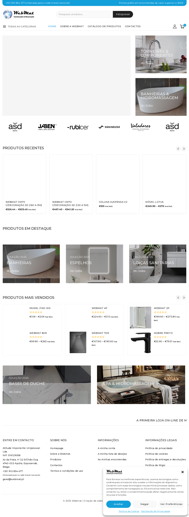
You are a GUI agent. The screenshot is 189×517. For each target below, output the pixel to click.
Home (52, 26)
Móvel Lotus (154, 202)
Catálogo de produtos (104, 26)
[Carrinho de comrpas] (183, 26)
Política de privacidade (158, 448)
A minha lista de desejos (112, 453)
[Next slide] (183, 148)
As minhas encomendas (112, 459)
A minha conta (106, 448)
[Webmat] (19, 14)
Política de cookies (156, 453)
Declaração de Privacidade (155, 511)
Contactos (133, 26)
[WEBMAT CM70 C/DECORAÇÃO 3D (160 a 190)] (24, 176)
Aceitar (118, 504)
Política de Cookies (129, 511)
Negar (144, 504)
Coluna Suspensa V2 (113, 202)
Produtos (55, 459)
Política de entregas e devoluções (165, 459)
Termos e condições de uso (66, 470)
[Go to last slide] (178, 148)
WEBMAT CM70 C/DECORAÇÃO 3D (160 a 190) (24, 204)
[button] (182, 472)
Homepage (56, 448)
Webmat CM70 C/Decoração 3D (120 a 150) (70, 204)
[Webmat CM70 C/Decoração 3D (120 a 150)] (71, 176)
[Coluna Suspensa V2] (117, 176)
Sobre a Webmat (72, 26)
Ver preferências (171, 504)
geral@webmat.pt (13, 479)
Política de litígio (155, 465)
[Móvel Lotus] (164, 176)
